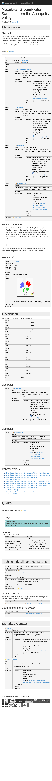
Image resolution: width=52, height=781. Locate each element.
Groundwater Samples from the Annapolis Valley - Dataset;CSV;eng (28, 481)
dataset (25, 510)
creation (24, 62)
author (9, 628)
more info (15, 22)
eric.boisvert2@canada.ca (38, 418)
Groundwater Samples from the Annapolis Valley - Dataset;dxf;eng (27, 473)
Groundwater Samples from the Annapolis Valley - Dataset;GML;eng (28, 483)
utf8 (20, 570)
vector (17, 261)
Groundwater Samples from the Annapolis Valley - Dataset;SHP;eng (28, 475)
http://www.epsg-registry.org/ (34, 613)
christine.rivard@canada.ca (41, 98)
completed (12, 51)
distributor (17, 388)
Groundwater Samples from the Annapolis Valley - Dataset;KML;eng (28, 485)
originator (20, 107)
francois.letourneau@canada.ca (42, 175)
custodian (20, 145)
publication (25, 60)
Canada (29, 603)
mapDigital (18, 217)
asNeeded (22, 588)
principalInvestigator (24, 69)
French (9, 603)
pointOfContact (22, 183)
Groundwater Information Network (17, 3)
